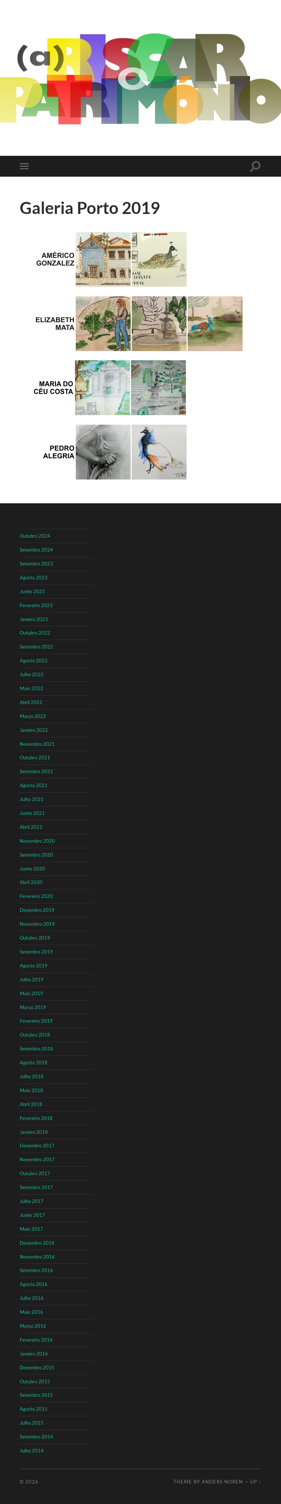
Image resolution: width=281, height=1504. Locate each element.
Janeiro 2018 (34, 1132)
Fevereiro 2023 (36, 605)
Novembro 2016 (37, 1257)
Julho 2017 (32, 1201)
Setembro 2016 (36, 1270)
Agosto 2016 (34, 1284)
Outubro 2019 (35, 938)
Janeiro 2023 (34, 619)
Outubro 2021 (35, 757)
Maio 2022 (31, 688)
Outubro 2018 (35, 1035)
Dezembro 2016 (37, 1243)
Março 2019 (33, 1007)
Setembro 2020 (36, 855)
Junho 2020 (32, 869)
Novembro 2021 (37, 744)
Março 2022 (33, 716)
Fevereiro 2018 (36, 1118)
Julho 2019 (32, 979)
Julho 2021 (32, 799)
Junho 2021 (32, 813)
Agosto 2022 (34, 660)
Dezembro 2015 (37, 1367)
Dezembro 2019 (37, 910)
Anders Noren (222, 1482)
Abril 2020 (31, 882)
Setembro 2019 (36, 952)
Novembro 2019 (37, 924)
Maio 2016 (31, 1312)
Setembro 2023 (36, 564)
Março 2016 (33, 1326)
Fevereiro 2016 (36, 1340)
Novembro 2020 (37, 841)
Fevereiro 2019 (36, 1021)
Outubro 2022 (35, 633)
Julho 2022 (32, 674)
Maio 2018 (31, 1090)
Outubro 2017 (35, 1173)
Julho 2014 (32, 1451)
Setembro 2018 (36, 1049)
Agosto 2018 (34, 1062)
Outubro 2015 (35, 1381)
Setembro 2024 (36, 550)
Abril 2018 (31, 1104)
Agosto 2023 (34, 577)
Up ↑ (256, 1482)
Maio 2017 (31, 1229)
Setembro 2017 (36, 1187)
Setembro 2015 (36, 1395)
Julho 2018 (32, 1076)
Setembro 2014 (36, 1437)
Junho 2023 (32, 591)
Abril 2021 (31, 827)
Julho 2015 (32, 1423)
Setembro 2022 (36, 647)
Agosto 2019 (34, 966)
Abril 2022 (31, 702)
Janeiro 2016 (34, 1354)
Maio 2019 (31, 993)
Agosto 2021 (34, 785)
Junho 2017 (32, 1215)
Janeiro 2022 (34, 730)
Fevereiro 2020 (36, 896)
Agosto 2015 (34, 1409)
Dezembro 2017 (37, 1145)
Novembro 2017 (37, 1159)
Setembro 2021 (36, 771)
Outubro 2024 (35, 536)
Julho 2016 (32, 1298)
